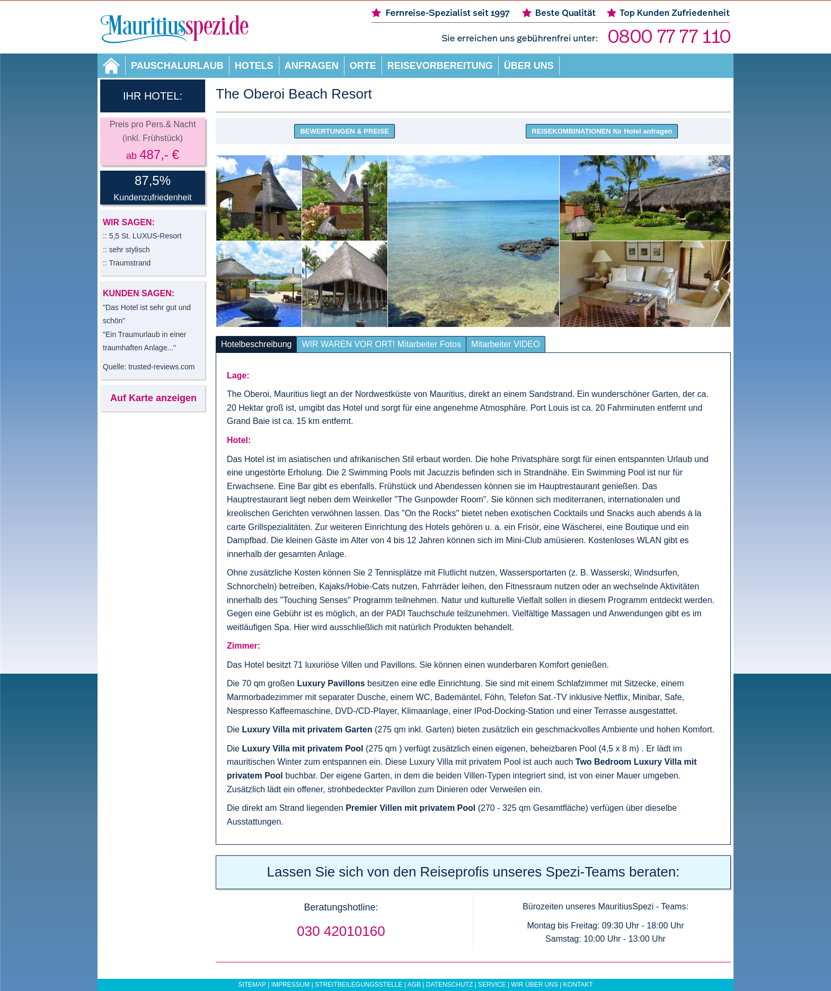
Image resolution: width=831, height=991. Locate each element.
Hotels (254, 65)
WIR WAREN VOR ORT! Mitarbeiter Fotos (381, 344)
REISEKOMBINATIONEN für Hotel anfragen (602, 131)
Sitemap (252, 984)
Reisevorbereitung (440, 65)
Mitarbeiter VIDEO (505, 344)
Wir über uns (534, 984)
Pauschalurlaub (177, 65)
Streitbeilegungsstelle (358, 984)
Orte (363, 65)
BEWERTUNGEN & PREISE (344, 131)
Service (492, 984)
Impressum (290, 984)
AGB (414, 984)
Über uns (529, 65)
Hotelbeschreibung (256, 344)
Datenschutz (449, 984)
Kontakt (578, 984)
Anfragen (312, 65)
